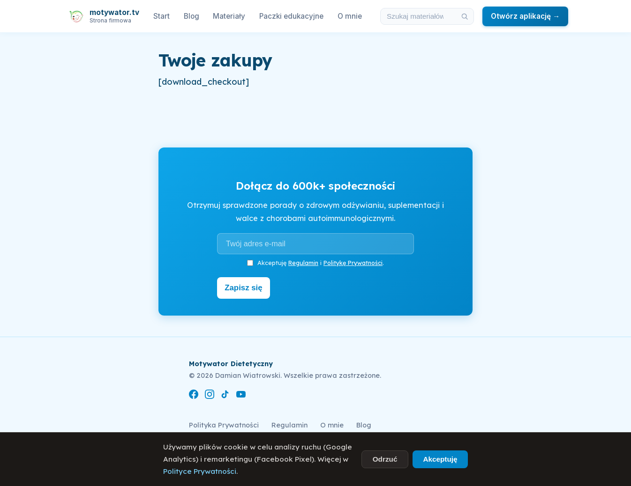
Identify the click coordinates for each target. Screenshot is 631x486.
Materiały (229, 16)
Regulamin (303, 262)
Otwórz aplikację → (525, 16)
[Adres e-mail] (315, 243)
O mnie (350, 16)
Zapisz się (246, 287)
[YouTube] (241, 394)
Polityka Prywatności (224, 423)
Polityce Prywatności (199, 471)
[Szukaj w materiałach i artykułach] (418, 16)
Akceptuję (440, 459)
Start (161, 16)
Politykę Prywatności (353, 262)
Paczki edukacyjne (291, 16)
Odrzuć (385, 459)
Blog (191, 16)
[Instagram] (209, 394)
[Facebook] (193, 394)
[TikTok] (225, 394)
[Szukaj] (464, 16)
